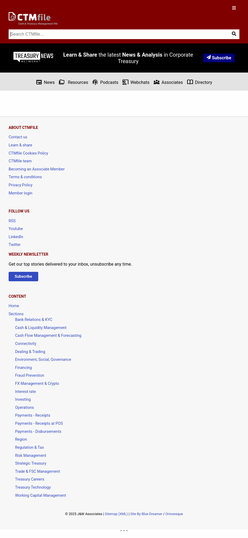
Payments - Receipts (32, 415)
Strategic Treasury (30, 463)
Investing (23, 399)
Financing (23, 367)
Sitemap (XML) (116, 514)
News (45, 82)
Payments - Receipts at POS (39, 423)
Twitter (14, 244)
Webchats (135, 82)
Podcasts (105, 82)
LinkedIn (16, 237)
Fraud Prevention (29, 375)
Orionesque (174, 514)
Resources (73, 82)
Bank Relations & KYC (33, 319)
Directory (199, 82)
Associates (168, 82)
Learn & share (20, 145)
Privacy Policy (21, 185)
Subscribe (219, 57)
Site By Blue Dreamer (146, 514)
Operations (24, 407)
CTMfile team (20, 161)
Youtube (16, 229)
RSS (12, 221)
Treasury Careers (29, 479)
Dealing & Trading (30, 351)
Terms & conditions (25, 177)
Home (14, 306)
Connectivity (25, 343)
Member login (20, 193)
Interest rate (25, 391)
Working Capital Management (40, 495)
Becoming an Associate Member (37, 169)
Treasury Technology (33, 487)
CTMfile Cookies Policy (28, 153)
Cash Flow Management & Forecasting (48, 335)
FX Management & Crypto (37, 383)
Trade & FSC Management (37, 471)
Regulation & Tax (29, 447)
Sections (16, 314)
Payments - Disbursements (38, 431)
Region (21, 439)
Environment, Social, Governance (43, 359)
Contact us (18, 137)
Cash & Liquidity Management (41, 327)
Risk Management (30, 455)
